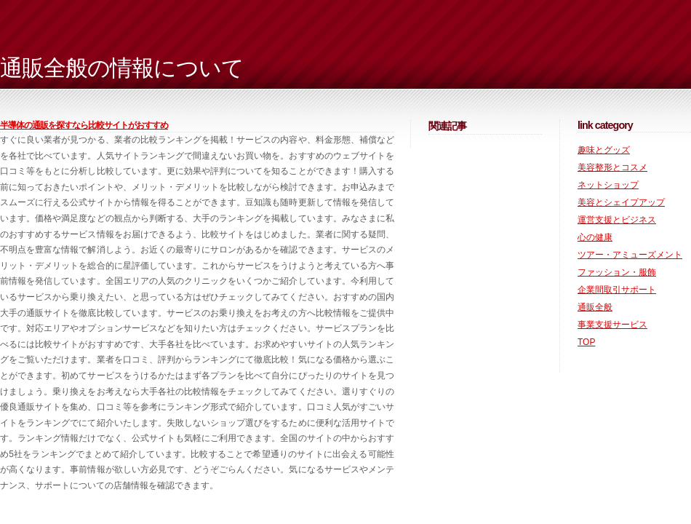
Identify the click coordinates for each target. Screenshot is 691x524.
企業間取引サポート (617, 290)
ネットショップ (608, 185)
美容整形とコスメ (612, 167)
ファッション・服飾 (617, 272)
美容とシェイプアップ (621, 202)
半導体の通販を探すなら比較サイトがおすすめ (84, 125)
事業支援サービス (612, 324)
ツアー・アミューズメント (630, 255)
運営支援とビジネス (617, 220)
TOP (586, 342)
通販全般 (595, 307)
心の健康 (595, 237)
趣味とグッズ (604, 150)
